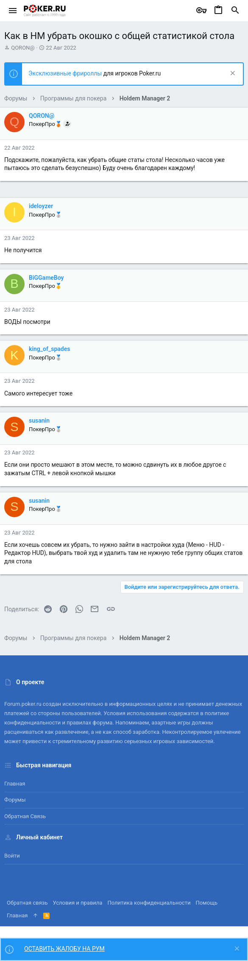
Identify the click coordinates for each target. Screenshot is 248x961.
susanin (39, 420)
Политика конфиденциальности (148, 903)
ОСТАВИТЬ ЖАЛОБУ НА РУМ (64, 948)
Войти (12, 855)
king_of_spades (49, 348)
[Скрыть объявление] (232, 74)
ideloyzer (41, 206)
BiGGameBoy (46, 277)
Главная (14, 783)
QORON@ (23, 48)
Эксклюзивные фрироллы (65, 73)
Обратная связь (25, 816)
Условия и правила (78, 903)
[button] (13, 10)
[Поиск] (235, 10)
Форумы (15, 800)
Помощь (206, 903)
